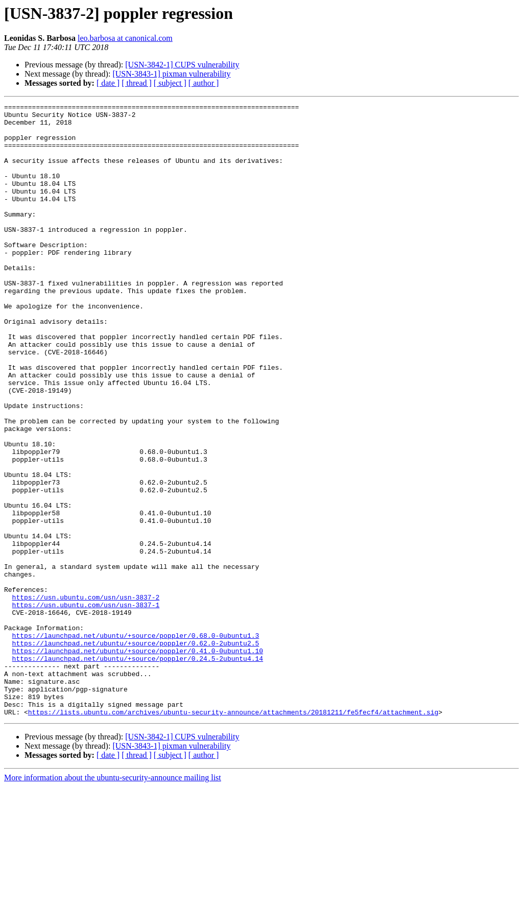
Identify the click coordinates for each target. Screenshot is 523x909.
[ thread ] (137, 83)
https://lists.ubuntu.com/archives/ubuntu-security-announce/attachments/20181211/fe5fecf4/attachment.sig (233, 834)
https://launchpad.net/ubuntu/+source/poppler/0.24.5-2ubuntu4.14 (137, 770)
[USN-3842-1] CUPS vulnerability (182, 64)
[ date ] (108, 83)
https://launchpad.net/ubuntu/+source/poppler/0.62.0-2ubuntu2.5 (135, 751)
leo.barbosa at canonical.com (125, 38)
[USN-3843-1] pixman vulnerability (171, 73)
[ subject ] (170, 83)
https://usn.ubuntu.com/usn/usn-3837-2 (86, 696)
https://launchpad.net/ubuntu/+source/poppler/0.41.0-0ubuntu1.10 (137, 761)
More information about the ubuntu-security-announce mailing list (112, 900)
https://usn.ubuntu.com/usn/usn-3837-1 (86, 705)
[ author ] (203, 83)
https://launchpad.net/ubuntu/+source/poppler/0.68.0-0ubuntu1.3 (135, 742)
